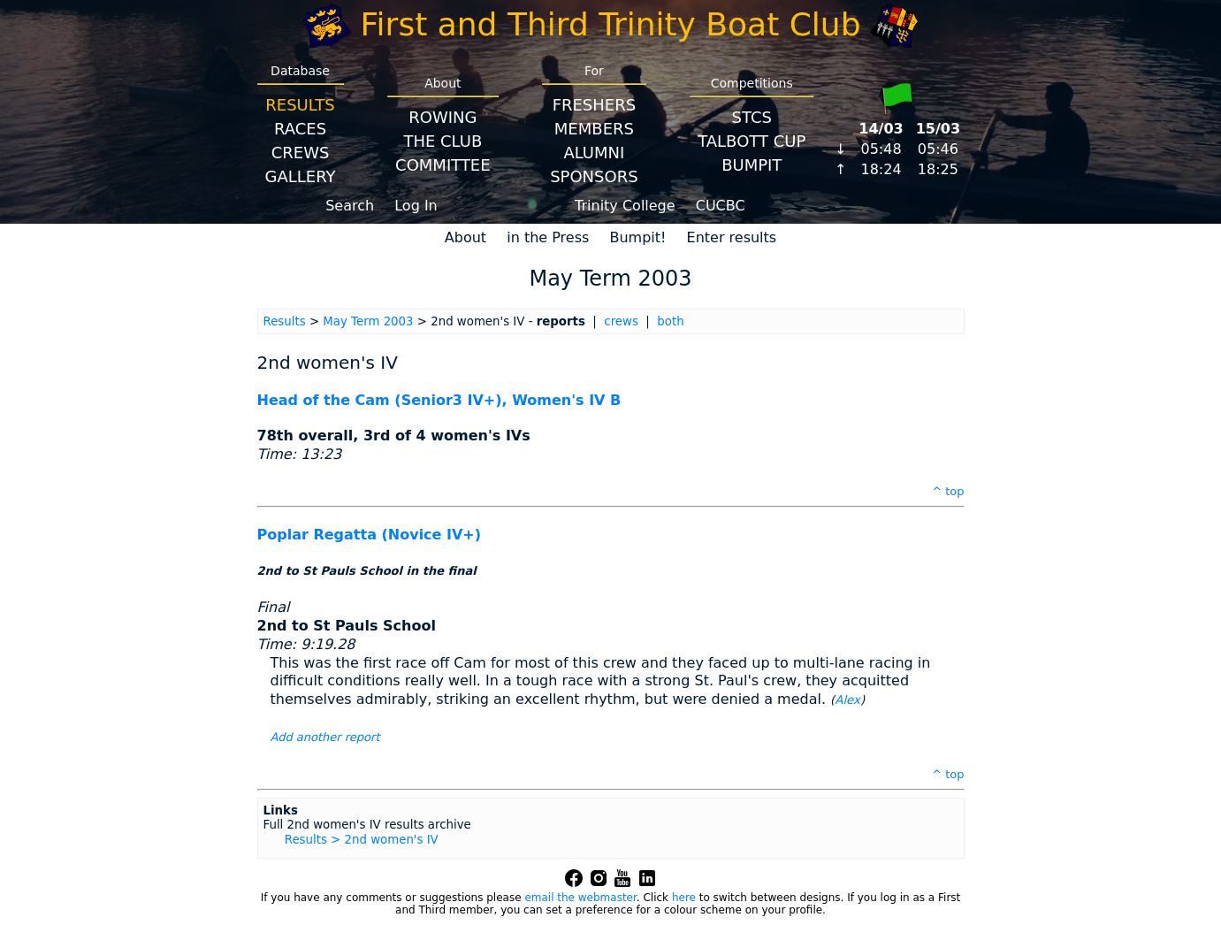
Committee (443, 165)
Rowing (442, 117)
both (670, 321)
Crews (300, 152)
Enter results (732, 237)
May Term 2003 (368, 321)
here (684, 897)
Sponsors (593, 176)
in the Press (548, 237)
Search (349, 205)
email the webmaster (580, 897)
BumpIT (751, 165)
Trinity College (625, 205)
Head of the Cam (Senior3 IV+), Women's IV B (439, 400)
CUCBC (720, 205)
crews (621, 321)
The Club (442, 141)
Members (594, 128)
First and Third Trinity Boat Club (611, 24)
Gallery (300, 176)
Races (300, 128)
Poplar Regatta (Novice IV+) (369, 534)
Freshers (595, 105)
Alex (847, 700)
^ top (948, 491)
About (465, 237)
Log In (416, 205)
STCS (752, 117)
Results (299, 105)
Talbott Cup (751, 141)
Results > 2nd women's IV (362, 839)
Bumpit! (637, 237)
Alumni (593, 152)
